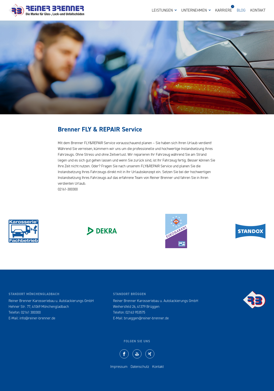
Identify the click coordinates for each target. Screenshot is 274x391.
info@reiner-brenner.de (37, 318)
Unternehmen (194, 10)
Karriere (223, 10)
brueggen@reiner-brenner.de (146, 318)
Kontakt (257, 10)
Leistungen (162, 10)
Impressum (119, 366)
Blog (241, 10)
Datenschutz (140, 366)
